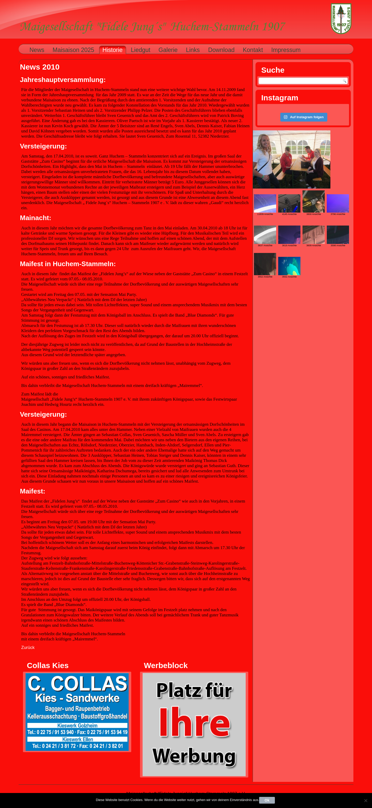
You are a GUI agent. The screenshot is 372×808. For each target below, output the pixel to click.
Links (193, 50)
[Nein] (365, 800)
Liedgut (140, 50)
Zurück (28, 647)
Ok (267, 800)
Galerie (168, 50)
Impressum (286, 50)
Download (221, 50)
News (36, 50)
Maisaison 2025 (73, 50)
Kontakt (253, 50)
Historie (113, 50)
